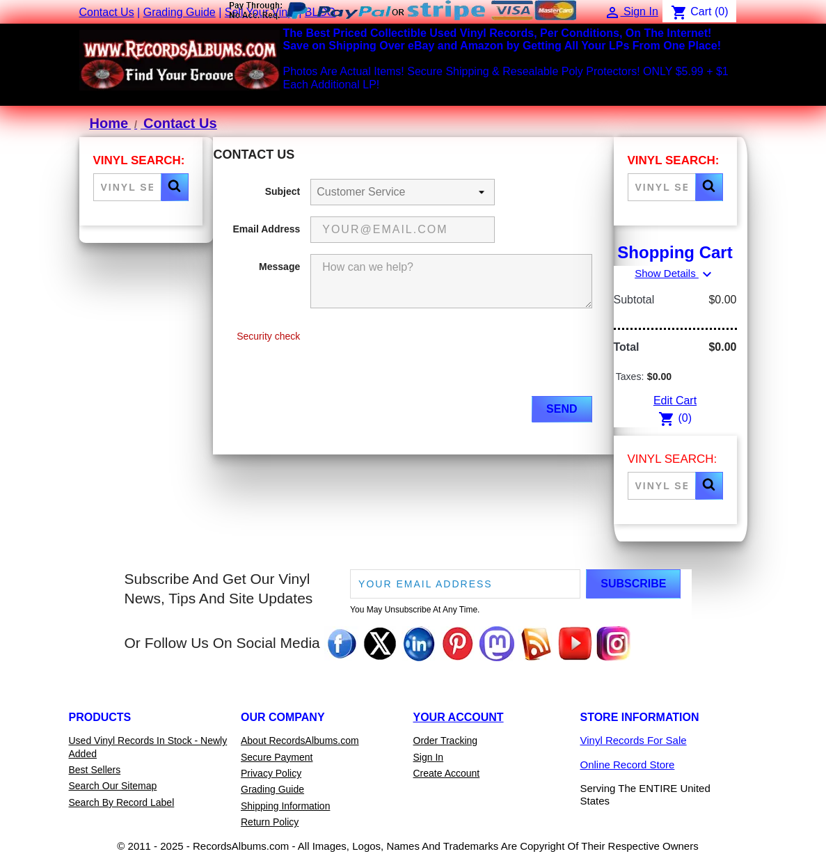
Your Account (458, 717)
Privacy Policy (271, 773)
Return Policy (270, 822)
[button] (175, 187)
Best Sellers (95, 769)
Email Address (267, 229)
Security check (268, 336)
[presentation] (416, 358)
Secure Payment (277, 757)
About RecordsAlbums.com (300, 740)
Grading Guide (179, 12)
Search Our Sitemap (113, 785)
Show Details (675, 273)
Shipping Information (285, 805)
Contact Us (106, 12)
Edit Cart (675, 400)
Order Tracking (445, 740)
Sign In (428, 757)
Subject (283, 191)
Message (279, 266)
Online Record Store (627, 764)
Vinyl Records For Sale (633, 740)
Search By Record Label (122, 802)
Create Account (446, 773)
